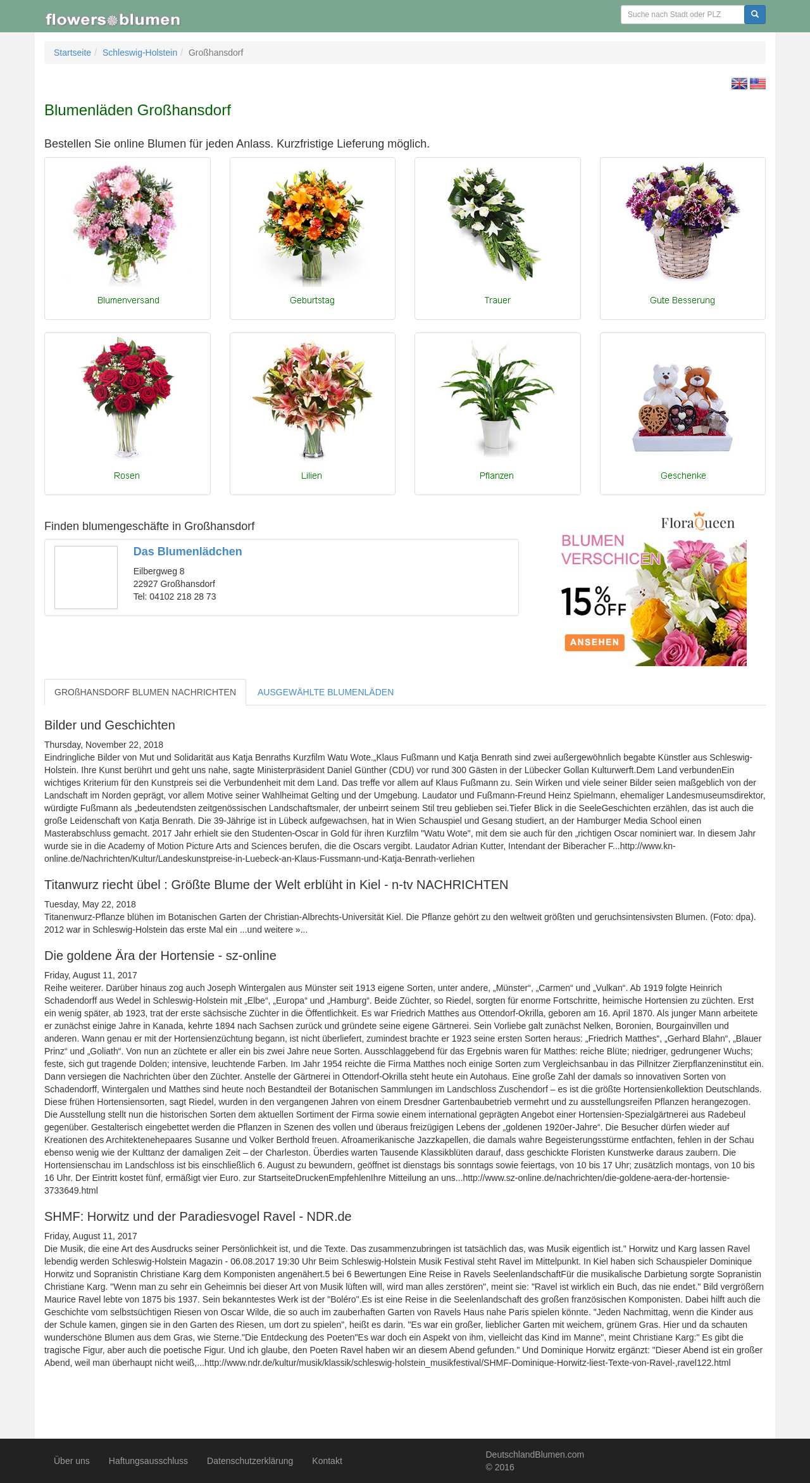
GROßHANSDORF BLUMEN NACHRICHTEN (145, 692)
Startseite (72, 52)
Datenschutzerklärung (250, 1461)
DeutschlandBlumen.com (535, 1454)
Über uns (72, 1461)
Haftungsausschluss (148, 1461)
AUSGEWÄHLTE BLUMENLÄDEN (326, 692)
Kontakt (327, 1461)
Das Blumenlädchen (188, 551)
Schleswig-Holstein (140, 52)
